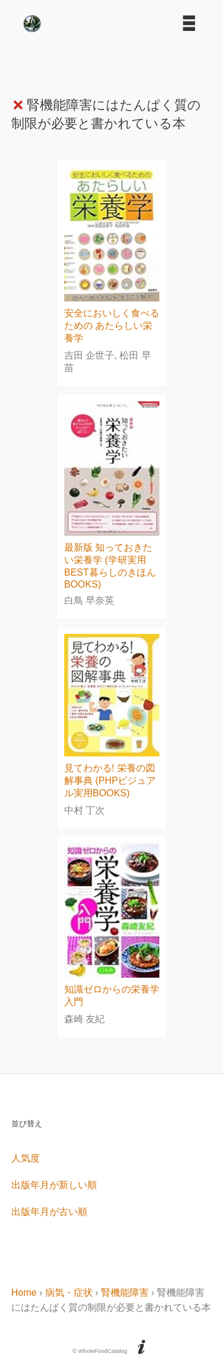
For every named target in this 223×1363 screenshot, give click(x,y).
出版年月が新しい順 (54, 1185)
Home (24, 1292)
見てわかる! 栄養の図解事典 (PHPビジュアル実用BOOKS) (110, 780)
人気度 (25, 1158)
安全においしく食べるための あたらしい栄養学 (111, 325)
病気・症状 (69, 1292)
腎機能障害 (125, 1292)
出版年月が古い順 (49, 1212)
